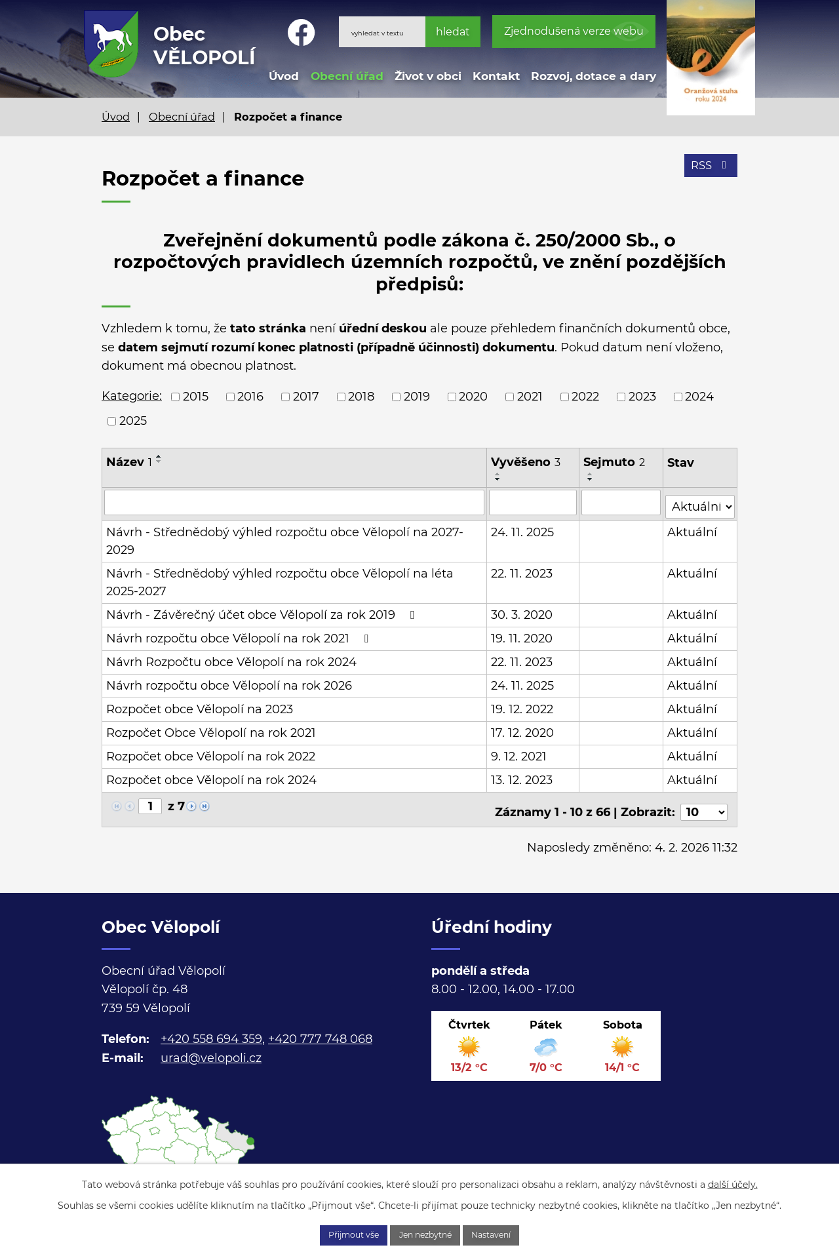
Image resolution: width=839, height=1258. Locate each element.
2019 (417, 396)
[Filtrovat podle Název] (294, 502)
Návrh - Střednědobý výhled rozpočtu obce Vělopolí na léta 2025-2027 (280, 578)
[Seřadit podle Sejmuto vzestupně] (591, 474)
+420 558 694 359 (211, 1029)
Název (129, 462)
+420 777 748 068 (320, 1029)
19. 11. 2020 (522, 634)
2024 (699, 396)
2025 (133, 421)
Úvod (284, 76)
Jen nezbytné (427, 1234)
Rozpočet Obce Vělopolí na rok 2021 (211, 729)
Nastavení (509, 1234)
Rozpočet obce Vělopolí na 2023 (199, 705)
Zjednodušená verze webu (574, 31)
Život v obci (428, 76)
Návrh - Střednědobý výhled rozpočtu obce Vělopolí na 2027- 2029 (284, 537)
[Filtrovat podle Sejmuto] (622, 502)
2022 (585, 396)
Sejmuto (615, 462)
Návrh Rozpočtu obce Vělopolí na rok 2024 (231, 658)
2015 (195, 396)
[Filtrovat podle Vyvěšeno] (533, 502)
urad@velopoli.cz (211, 1048)
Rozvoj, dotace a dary (593, 76)
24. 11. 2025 (523, 528)
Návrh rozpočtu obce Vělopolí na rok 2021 (240, 634)
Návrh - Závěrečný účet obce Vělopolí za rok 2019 (263, 611)
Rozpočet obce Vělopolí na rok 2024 (211, 776)
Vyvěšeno (526, 462)
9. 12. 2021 (519, 752)
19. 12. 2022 (523, 705)
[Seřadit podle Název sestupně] (159, 461)
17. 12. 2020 (523, 729)
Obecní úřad (347, 76)
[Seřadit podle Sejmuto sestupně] (591, 479)
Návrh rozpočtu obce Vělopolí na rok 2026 (229, 682)
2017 (306, 396)
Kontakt (496, 76)
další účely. (733, 1181)
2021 (530, 396)
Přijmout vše (336, 1234)
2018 (361, 396)
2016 (250, 396)
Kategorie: (132, 396)
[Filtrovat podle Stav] (701, 501)
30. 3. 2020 (522, 611)
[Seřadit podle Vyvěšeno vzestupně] (499, 474)
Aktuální (693, 528)
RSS (709, 172)
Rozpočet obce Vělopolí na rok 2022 (210, 752)
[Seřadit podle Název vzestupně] (159, 456)
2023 (642, 396)
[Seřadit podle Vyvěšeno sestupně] (499, 479)
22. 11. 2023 (522, 569)
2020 (473, 396)
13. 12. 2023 (522, 776)
